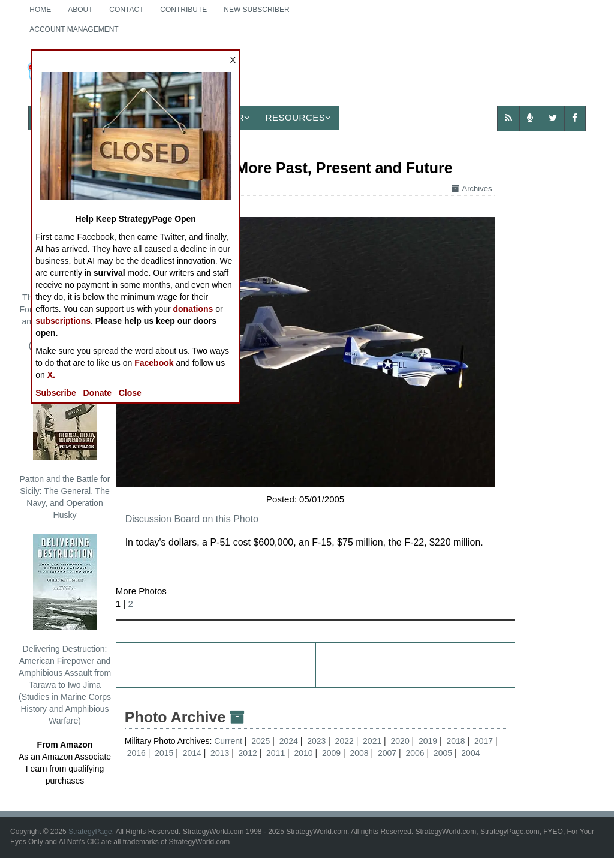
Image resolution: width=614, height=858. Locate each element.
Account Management (73, 29)
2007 (387, 753)
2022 (344, 741)
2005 (443, 753)
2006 (414, 753)
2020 (400, 741)
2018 (455, 741)
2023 (316, 741)
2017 (483, 741)
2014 (192, 753)
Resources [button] (299, 117)
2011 (275, 753)
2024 (288, 741)
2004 (470, 753)
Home (40, 9)
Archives (472, 188)
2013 (219, 753)
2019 (428, 741)
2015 (164, 753)
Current (229, 741)
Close (130, 393)
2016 (136, 753)
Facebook (153, 363)
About (80, 9)
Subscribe (55, 393)
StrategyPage (90, 831)
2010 (303, 753)
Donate (97, 393)
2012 (248, 753)
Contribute (183, 9)
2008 (359, 753)
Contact (126, 9)
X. (51, 375)
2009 (331, 753)
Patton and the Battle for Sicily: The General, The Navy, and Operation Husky (65, 442)
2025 (260, 741)
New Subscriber (256, 9)
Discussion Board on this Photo (191, 519)
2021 (372, 741)
